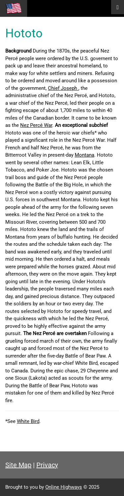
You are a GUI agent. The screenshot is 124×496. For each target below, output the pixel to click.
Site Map (18, 465)
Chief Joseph (63, 88)
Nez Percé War (36, 125)
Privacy (47, 465)
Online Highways (63, 487)
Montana (84, 155)
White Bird (28, 421)
